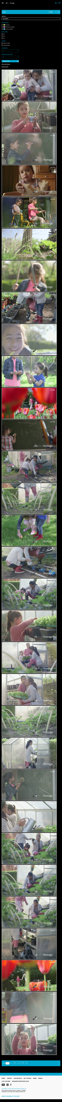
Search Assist (5, 66)
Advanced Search (6, 64)
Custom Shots (18, 1078)
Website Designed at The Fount (11, 1096)
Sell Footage (27, 1078)
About (3, 1078)
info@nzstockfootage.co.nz (20, 1081)
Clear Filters (6, 61)
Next (23, 1062)
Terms (35, 1078)
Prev (15, 1062)
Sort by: (31, 18)
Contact (9, 1078)
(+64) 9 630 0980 (6, 1081)
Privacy (40, 1078)
